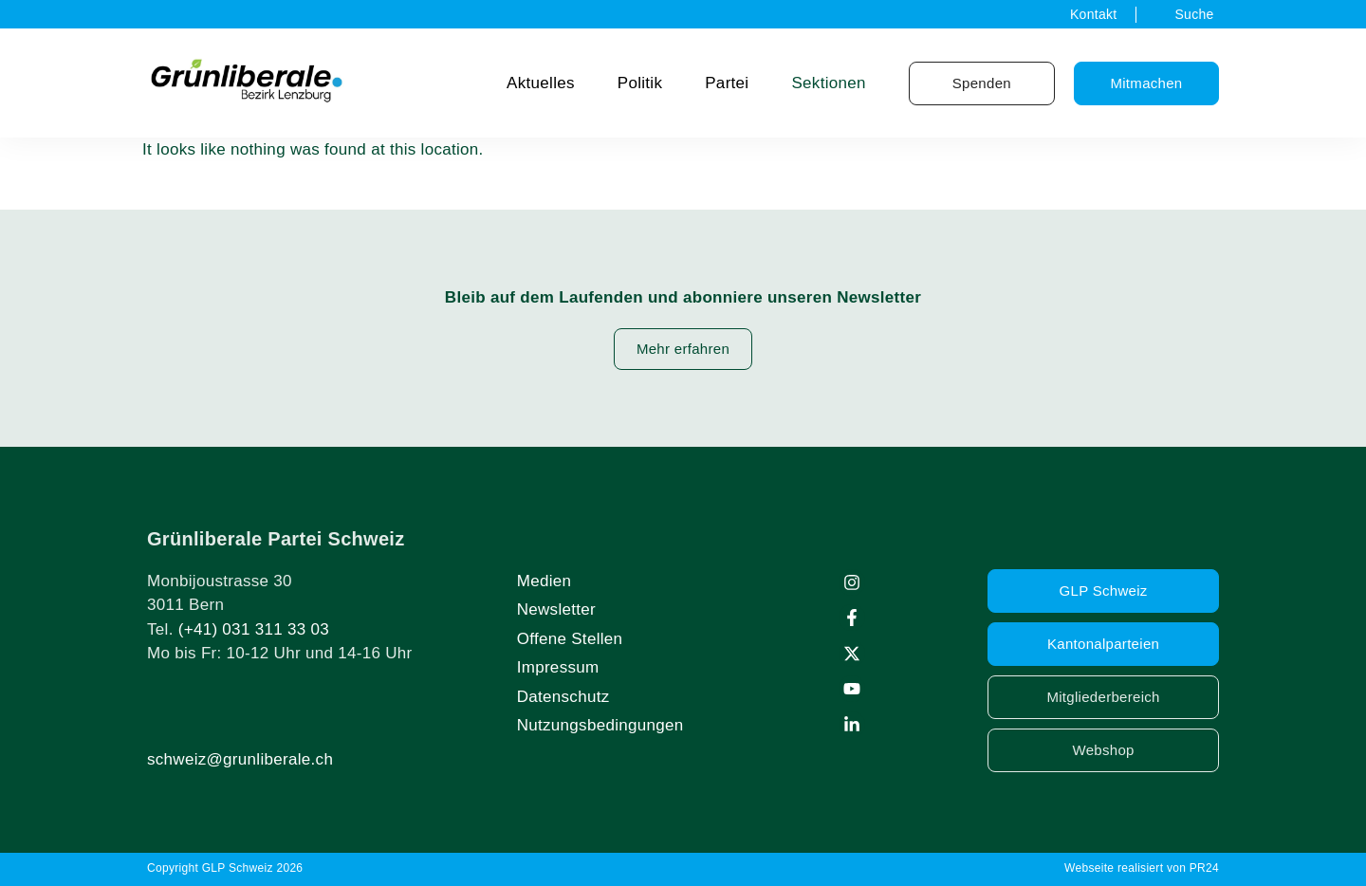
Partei (726, 83)
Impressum (558, 667)
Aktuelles (541, 83)
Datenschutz (563, 697)
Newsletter (556, 609)
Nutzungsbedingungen (600, 725)
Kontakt (1093, 14)
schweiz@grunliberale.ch (240, 759)
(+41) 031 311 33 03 (253, 629)
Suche (1193, 14)
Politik (640, 83)
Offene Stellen (570, 639)
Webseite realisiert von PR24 (1141, 868)
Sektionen (828, 83)
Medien (544, 581)
